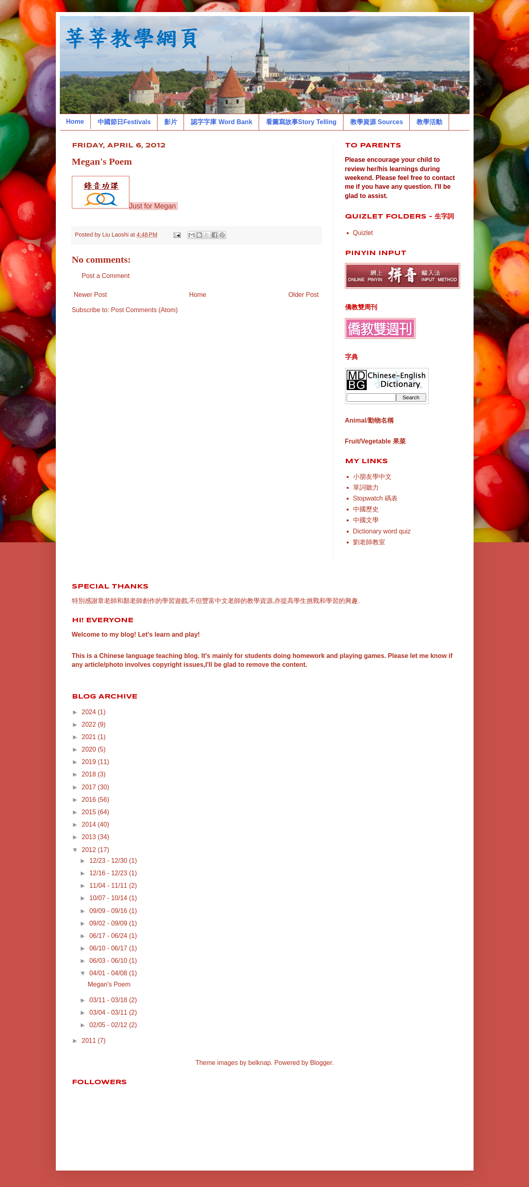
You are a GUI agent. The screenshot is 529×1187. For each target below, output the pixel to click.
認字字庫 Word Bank (221, 121)
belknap (259, 1062)
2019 (90, 761)
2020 (90, 749)
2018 (90, 774)
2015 (90, 812)
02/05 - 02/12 (109, 1025)
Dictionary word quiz (382, 531)
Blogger (321, 1062)
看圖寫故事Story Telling (301, 121)
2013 (90, 837)
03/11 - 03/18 (109, 1000)
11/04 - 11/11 (109, 885)
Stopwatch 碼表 (375, 498)
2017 (90, 787)
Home (75, 121)
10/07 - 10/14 (109, 898)
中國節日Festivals (124, 121)
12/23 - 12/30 (109, 860)
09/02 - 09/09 (109, 923)
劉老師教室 (369, 542)
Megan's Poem (109, 984)
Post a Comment (106, 275)
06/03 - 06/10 (109, 960)
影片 (170, 121)
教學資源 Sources (376, 121)
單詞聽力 (366, 487)
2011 (90, 1040)
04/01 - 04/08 (109, 973)
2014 (90, 824)
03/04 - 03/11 (109, 1012)
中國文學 (366, 520)
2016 (90, 799)
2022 (90, 724)
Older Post (303, 294)
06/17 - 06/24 (109, 935)
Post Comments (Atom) (144, 309)
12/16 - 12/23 (109, 873)
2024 (90, 712)
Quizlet (363, 232)
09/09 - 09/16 (109, 910)
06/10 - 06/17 (109, 948)
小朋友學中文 (372, 476)
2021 (90, 736)
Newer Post (90, 294)
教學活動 (429, 121)
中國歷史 (366, 509)
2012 (90, 849)
